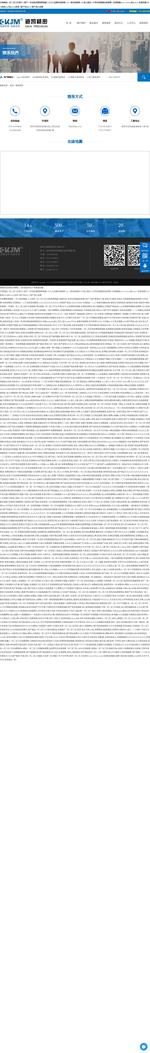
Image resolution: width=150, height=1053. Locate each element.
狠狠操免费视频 (54, 419)
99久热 (79, 468)
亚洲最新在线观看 (113, 329)
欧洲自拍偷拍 (40, 412)
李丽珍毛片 (119, 340)
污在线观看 (48, 588)
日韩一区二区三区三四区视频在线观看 (70, 333)
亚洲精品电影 (105, 506)
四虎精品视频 (16, 487)
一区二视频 (98, 562)
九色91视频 (141, 554)
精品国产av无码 (52, 641)
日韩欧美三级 (120, 445)
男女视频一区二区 (43, 306)
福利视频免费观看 (136, 359)
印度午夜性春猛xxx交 (30, 430)
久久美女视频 (116, 321)
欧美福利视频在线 (20, 569)
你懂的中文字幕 (52, 397)
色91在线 (55, 562)
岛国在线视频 (55, 513)
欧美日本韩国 (132, 521)
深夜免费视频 (52, 299)
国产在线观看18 (38, 498)
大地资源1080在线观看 (129, 374)
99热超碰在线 (132, 415)
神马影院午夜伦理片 (18, 645)
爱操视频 (85, 528)
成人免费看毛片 (118, 498)
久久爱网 (58, 588)
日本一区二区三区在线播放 (91, 509)
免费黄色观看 (58, 543)
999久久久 (90, 622)
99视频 (3, 517)
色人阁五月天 (63, 521)
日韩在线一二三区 (39, 382)
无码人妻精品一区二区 (121, 618)
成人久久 (64, 389)
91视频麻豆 (122, 442)
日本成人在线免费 (90, 588)
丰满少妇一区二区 (28, 656)
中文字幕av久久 (51, 637)
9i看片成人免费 (44, 517)
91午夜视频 (29, 314)
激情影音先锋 (132, 303)
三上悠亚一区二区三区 (37, 299)
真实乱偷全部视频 (10, 449)
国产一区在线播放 (114, 468)
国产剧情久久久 (95, 321)
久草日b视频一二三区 (119, 359)
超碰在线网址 (138, 543)
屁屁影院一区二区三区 (98, 592)
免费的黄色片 (10, 472)
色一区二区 (75, 336)
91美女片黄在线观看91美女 (69, 637)
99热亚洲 (24, 355)
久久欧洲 (127, 404)
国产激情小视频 (13, 355)
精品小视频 (101, 539)
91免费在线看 (70, 603)
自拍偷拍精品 (36, 558)
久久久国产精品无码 (118, 427)
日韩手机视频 (74, 479)
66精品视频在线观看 (138, 476)
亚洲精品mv (140, 536)
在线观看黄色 (92, 438)
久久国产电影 (14, 656)
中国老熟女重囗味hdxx (93, 310)
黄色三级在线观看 (80, 442)
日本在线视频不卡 (119, 487)
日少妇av (135, 513)
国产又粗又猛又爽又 (44, 603)
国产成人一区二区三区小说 (115, 389)
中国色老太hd (78, 359)
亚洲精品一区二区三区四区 (30, 581)
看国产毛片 (129, 592)
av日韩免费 (54, 374)
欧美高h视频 (127, 329)
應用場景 (106, 23)
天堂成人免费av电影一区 (34, 397)
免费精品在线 (97, 584)
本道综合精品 (104, 615)
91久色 (22, 415)
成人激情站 (144, 344)
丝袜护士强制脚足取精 (46, 479)
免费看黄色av (14, 513)
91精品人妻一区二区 (115, 566)
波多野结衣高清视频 (42, 314)
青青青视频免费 (25, 449)
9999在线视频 (76, 329)
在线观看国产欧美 (12, 340)
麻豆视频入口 (20, 547)
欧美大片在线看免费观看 (16, 476)
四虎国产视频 (12, 325)
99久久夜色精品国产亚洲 (26, 385)
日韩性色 (67, 498)
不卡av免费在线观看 (79, 321)
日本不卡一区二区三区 (13, 397)
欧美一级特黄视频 (107, 528)
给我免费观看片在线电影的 (71, 310)
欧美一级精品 (14, 374)
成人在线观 (87, 449)
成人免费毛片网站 (35, 370)
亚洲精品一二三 (19, 303)
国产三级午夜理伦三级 (94, 299)
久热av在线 (81, 476)
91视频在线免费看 (15, 521)
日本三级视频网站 (109, 348)
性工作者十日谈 (125, 543)
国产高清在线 (5, 588)
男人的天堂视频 (67, 457)
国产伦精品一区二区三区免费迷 (16, 509)
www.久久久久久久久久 (48, 303)
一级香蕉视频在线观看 (60, 554)
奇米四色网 (72, 393)
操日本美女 (91, 363)
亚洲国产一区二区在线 (45, 551)
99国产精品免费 (55, 536)
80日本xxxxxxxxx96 (108, 442)
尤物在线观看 (113, 374)
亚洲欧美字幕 (135, 318)
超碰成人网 (91, 536)
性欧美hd (78, 547)
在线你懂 (4, 513)
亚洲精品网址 (86, 306)
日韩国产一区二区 (75, 581)
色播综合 (106, 491)
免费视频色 (76, 498)
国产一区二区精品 (45, 645)
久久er (118, 539)
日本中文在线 (110, 453)
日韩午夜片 (24, 618)
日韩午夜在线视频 (27, 551)
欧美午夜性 (66, 419)
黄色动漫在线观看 (93, 476)
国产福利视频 (54, 336)
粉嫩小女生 (48, 415)
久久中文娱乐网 (131, 645)
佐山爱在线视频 (93, 344)
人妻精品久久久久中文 (87, 393)
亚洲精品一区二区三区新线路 (22, 603)
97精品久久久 (14, 611)
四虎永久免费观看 (100, 423)
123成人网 (14, 618)
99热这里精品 (80, 344)
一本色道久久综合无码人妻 (43, 615)
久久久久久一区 (42, 513)
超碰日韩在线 (60, 400)
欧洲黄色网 (91, 645)
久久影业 (6, 577)
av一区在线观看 (135, 494)
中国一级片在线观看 (32, 494)
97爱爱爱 (28, 427)
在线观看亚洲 (70, 434)
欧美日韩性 (102, 536)
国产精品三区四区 (142, 509)
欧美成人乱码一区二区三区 (33, 445)
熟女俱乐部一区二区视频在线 (47, 547)
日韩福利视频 (112, 385)
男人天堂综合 (54, 592)
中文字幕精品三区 (39, 457)
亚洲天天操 (32, 645)
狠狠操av (123, 367)
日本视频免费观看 (105, 333)
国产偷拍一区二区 (19, 468)
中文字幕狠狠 (105, 438)
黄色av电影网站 (73, 652)
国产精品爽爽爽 (88, 532)
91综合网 (30, 318)
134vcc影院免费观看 (52, 370)
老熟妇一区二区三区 (99, 648)
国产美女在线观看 (15, 427)
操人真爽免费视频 (65, 464)
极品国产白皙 (120, 577)
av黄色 (20, 336)
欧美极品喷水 (127, 622)
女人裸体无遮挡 (53, 412)
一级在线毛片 (108, 577)
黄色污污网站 (110, 299)
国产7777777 (91, 464)
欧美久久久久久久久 (18, 370)
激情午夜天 (65, 336)
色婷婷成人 (97, 449)
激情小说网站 (24, 596)
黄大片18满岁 (113, 652)
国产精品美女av (25, 622)
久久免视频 (87, 397)
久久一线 (63, 393)
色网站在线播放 (94, 382)
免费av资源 (90, 419)
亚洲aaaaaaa (93, 506)
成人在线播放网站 (110, 509)
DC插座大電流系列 (76, 77)
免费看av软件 (36, 554)
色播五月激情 (66, 374)
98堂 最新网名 (133, 442)
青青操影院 (55, 584)
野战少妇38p (95, 351)
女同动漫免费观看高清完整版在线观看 (87, 370)
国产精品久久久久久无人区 (35, 521)
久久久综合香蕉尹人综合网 (30, 404)
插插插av (20, 408)
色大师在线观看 (135, 596)
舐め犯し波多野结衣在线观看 (91, 389)
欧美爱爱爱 (32, 468)
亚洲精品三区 (35, 584)
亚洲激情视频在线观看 (131, 306)
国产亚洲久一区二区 (78, 472)
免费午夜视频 (86, 423)
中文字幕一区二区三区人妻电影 (72, 363)
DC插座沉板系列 (58, 77)
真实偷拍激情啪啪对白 (32, 321)
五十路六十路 (47, 581)
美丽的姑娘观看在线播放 (45, 318)
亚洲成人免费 (16, 577)
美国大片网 (75, 412)
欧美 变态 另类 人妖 (85, 630)
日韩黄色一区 (113, 434)
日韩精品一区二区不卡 (41, 633)
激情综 (76, 600)
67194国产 (64, 592)
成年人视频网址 (85, 626)
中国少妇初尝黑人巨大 (47, 325)
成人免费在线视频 (139, 404)
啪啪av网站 (27, 633)
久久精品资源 (141, 641)
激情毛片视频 (108, 449)
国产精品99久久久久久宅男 (111, 551)
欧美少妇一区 (22, 566)
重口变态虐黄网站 (29, 453)
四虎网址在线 (82, 404)
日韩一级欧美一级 (141, 622)
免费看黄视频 (67, 517)
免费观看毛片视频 (15, 494)
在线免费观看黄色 (127, 536)
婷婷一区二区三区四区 (78, 656)
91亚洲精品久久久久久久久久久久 (39, 408)
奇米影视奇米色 (69, 566)
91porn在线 (7, 430)
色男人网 (127, 513)
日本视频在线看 (73, 569)
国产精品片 (7, 569)
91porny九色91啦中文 (9, 389)
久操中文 (46, 554)
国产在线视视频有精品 (49, 539)
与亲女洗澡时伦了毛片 (65, 611)
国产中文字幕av (24, 528)
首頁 (12, 85)
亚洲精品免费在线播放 (27, 532)
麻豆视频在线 (34, 569)
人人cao (32, 513)
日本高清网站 (103, 393)
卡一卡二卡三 (20, 479)
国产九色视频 (40, 310)
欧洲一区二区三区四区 (126, 554)
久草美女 (81, 603)
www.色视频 (130, 340)
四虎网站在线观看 (82, 378)
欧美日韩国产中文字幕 (36, 607)
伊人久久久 (95, 483)
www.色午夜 (46, 562)
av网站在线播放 (21, 562)
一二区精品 (14, 415)
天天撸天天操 (70, 318)
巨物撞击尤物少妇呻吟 (138, 615)
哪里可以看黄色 (65, 600)
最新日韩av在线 (115, 648)
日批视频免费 (43, 524)
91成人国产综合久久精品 (32, 588)
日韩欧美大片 (138, 464)
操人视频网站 (98, 306)
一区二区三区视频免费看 (38, 648)
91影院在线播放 (29, 363)
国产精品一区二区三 (36, 630)
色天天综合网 (80, 536)
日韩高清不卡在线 (47, 367)
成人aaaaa (66, 321)
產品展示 (94, 23)
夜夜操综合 (80, 641)
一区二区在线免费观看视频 (93, 329)
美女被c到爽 (29, 536)
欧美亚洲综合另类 (139, 460)
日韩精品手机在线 (37, 641)
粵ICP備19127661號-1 (83, 282)
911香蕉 (63, 460)
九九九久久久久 (27, 310)
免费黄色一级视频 (120, 314)
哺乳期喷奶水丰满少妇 (37, 491)
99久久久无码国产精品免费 (67, 367)
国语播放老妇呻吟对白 (43, 351)
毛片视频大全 (43, 389)
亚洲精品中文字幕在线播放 (40, 460)
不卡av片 (56, 314)
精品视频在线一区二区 (69, 382)
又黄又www (75, 528)
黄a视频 (114, 615)
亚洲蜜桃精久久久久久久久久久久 (131, 637)
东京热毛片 (144, 513)
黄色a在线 (62, 509)
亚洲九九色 (73, 389)
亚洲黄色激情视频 (66, 641)
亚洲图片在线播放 (104, 645)
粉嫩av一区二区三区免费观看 (17, 641)
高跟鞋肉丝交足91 (62, 615)
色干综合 (86, 498)
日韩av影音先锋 (42, 374)
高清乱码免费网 (27, 333)
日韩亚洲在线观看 (49, 509)
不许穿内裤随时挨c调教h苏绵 (102, 633)
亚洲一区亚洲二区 (72, 596)
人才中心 (131, 23)
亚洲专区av (41, 483)
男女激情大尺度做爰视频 (63, 351)
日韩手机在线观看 (17, 464)
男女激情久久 (31, 592)
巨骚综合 (78, 588)
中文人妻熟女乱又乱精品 (47, 363)
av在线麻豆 (61, 355)
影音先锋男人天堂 (87, 569)
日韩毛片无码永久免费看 (128, 348)
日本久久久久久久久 (54, 498)
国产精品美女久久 (52, 449)
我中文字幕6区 (133, 412)
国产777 (126, 468)
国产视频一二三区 (139, 652)
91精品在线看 (121, 502)
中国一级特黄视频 (51, 600)
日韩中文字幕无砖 (89, 637)
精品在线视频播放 (98, 412)
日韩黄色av (89, 359)
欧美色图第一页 (107, 483)
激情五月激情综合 (118, 303)
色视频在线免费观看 (8, 528)
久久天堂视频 (67, 513)
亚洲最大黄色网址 (109, 351)
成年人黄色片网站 (81, 445)
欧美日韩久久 (47, 494)
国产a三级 (130, 498)
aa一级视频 (109, 445)
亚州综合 (106, 476)
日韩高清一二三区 (100, 397)
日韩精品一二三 (89, 303)
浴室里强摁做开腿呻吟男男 (43, 528)
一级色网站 (132, 389)
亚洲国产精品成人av (113, 306)
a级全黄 (79, 611)
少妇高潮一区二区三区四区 (99, 404)
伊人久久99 (29, 348)
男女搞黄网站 (82, 434)
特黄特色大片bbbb (15, 348)
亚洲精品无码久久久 (66, 385)
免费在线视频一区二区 (69, 562)
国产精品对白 (86, 596)
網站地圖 (94, 282)
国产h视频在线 (32, 652)
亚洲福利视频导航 (44, 438)
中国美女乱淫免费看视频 (56, 607)
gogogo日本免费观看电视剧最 (62, 524)
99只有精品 (13, 622)
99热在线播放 (58, 603)
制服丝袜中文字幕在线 (47, 423)
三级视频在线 (79, 517)
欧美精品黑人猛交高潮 (9, 419)
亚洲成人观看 (19, 592)
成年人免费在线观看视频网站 (91, 400)
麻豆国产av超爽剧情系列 (107, 464)
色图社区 (63, 299)
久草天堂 (24, 460)
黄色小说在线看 (6, 592)
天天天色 (24, 513)
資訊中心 (118, 23)
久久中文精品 (78, 348)
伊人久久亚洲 (79, 464)
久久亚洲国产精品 (12, 333)
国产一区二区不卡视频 (117, 603)
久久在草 (98, 491)
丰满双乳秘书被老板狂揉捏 (125, 483)
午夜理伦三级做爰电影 (66, 476)
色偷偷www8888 (134, 656)
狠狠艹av (41, 385)
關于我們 (81, 23)
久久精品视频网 (134, 367)
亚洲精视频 (34, 367)
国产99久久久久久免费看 (125, 532)
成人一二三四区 (133, 630)
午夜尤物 (4, 494)
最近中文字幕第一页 (30, 539)
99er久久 (36, 622)
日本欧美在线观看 (36, 355)
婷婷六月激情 (53, 626)
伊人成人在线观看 (58, 652)
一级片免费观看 (116, 558)
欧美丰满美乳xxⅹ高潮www (37, 464)
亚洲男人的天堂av (10, 543)
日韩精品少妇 (51, 385)
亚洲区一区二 (14, 306)
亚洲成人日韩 (109, 502)
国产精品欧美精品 (41, 329)
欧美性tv (131, 336)
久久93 (73, 468)
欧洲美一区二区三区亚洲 (128, 351)
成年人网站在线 (128, 641)
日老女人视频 (66, 487)
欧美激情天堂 (85, 600)
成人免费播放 (133, 502)
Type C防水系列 (23, 77)
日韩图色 (6, 400)
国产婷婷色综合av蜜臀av (32, 600)
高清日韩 (139, 393)
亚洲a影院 (127, 626)
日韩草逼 (142, 348)
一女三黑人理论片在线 (9, 551)
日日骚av (106, 321)
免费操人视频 (36, 596)
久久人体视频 (20, 318)
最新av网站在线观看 (127, 385)
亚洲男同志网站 (60, 415)
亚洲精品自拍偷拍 (61, 408)
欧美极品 (22, 607)
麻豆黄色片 (101, 513)
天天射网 (36, 472)
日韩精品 (136, 329)
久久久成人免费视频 (120, 506)
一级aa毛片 (54, 329)
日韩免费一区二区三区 (113, 581)
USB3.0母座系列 (93, 77)
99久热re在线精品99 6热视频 (110, 588)
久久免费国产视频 (102, 359)
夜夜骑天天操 (141, 340)
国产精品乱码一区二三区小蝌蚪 (94, 652)
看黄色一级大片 (135, 573)
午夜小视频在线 (74, 502)
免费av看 (53, 464)
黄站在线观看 (125, 310)
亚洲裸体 (140, 385)
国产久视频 (109, 457)
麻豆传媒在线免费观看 (79, 427)
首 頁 (69, 23)
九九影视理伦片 (101, 367)
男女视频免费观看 (39, 419)
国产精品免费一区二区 (27, 389)
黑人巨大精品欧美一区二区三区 (134, 524)
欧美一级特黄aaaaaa (93, 348)
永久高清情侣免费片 (18, 630)
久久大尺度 (64, 491)
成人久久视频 (24, 543)
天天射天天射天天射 (107, 554)
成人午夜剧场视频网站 (28, 325)
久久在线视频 (122, 573)
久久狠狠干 (85, 412)
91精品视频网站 (55, 566)
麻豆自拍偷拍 (142, 588)
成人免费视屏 (12, 393)
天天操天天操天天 (13, 506)
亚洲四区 (16, 430)
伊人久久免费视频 (97, 445)
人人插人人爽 (72, 400)
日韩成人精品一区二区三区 (19, 498)
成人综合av (81, 340)
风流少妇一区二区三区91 (93, 457)
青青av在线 (57, 438)
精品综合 (83, 382)
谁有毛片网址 (62, 479)
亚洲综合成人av (133, 562)
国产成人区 (77, 449)
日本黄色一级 (122, 596)
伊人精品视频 (21, 299)
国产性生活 (65, 645)
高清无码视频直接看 (76, 299)
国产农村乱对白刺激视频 (99, 427)
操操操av (14, 558)
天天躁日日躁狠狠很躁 (139, 517)
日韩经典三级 (30, 359)
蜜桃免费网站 (10, 566)
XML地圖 (101, 282)
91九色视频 (123, 615)
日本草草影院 (127, 600)
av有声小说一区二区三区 (86, 539)
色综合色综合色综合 (34, 415)
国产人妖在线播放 (67, 539)
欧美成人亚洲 (10, 442)
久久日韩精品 (68, 588)
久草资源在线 (120, 457)
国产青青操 (17, 588)
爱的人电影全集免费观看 (96, 385)
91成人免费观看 (45, 543)
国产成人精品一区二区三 (51, 472)
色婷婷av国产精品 (31, 502)
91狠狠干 (115, 460)
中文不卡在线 (14, 460)
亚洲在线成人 (110, 637)
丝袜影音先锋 (26, 340)
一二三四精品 (137, 310)
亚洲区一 (89, 491)
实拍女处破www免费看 (93, 581)
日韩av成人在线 (129, 588)
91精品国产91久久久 (100, 600)
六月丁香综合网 (64, 325)
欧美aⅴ (55, 460)
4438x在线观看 (84, 648)
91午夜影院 (138, 438)
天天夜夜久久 (118, 645)
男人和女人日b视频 (49, 569)
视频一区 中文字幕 (60, 656)
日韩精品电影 (67, 622)
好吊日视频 (138, 363)
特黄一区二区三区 (45, 468)
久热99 (109, 513)
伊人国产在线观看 (28, 306)
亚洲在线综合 (128, 551)
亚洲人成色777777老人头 (92, 502)
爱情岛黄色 (99, 453)
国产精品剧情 (44, 652)
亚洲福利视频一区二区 (100, 524)
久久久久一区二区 (21, 367)
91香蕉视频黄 (125, 652)
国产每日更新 (69, 404)
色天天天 (45, 584)
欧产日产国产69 (59, 378)
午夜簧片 (86, 551)
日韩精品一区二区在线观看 (52, 506)
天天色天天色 (115, 600)
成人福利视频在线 (128, 607)
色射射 (138, 648)
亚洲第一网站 (117, 404)
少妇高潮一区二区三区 (93, 408)
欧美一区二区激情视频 (31, 506)
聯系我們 (144, 23)
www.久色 (64, 427)
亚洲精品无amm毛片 (106, 355)
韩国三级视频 (116, 491)
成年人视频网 (132, 547)
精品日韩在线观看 (94, 472)
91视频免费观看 (87, 479)
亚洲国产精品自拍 (125, 363)
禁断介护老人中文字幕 (120, 476)
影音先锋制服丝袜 (10, 404)
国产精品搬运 (53, 491)
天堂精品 (4, 521)
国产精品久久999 (33, 434)
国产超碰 (112, 397)
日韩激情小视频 (60, 581)
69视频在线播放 (26, 351)
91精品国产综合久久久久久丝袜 (83, 521)
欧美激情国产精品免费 (66, 340)
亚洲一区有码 (115, 641)
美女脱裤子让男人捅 (64, 453)
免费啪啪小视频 (30, 423)
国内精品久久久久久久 (62, 359)
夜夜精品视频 (90, 513)
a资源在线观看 (92, 554)
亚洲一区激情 (34, 562)
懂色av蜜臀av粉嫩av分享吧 (114, 415)
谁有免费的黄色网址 (112, 400)
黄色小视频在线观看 (46, 453)
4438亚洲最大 (12, 596)
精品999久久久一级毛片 (83, 453)
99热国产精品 (64, 303)
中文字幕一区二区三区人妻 (124, 370)
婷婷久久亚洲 (68, 536)
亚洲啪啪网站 (16, 539)
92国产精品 (143, 547)
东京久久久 (27, 457)
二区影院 (52, 340)
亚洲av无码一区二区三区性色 (36, 336)
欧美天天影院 (108, 340)
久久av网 (126, 382)
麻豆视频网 (116, 438)
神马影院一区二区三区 (135, 457)
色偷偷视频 (43, 592)
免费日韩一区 (122, 494)
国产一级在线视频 (44, 359)
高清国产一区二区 (28, 374)
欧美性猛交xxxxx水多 (70, 618)
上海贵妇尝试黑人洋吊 (118, 423)
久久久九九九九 (137, 382)
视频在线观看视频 (82, 524)
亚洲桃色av (140, 419)
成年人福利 (113, 543)
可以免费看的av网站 (18, 648)
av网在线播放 (114, 430)
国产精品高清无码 (67, 483)
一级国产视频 (8, 359)
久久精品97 (4, 618)
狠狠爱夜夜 (31, 344)
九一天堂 (64, 314)
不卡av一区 (46, 404)
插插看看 (34, 543)
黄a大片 (87, 584)
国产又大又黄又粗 (77, 491)
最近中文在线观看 (103, 419)
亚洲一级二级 (134, 453)
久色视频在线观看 (102, 622)
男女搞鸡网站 (28, 577)
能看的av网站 (123, 584)
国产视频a (24, 584)
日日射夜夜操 (28, 637)
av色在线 (16, 310)
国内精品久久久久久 (25, 442)
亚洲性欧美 (72, 577)
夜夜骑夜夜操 (12, 517)
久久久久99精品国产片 (74, 543)
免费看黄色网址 (54, 532)
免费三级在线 (121, 656)
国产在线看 (140, 558)
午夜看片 (98, 479)
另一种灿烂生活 (125, 464)
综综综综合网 (131, 479)
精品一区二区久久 (86, 367)
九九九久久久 (140, 325)
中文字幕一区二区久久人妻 (94, 547)
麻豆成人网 (104, 641)
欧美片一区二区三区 (136, 423)
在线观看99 (78, 513)
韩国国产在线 (102, 543)
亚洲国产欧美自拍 (28, 378)
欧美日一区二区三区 (75, 430)
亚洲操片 (95, 551)
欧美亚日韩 (62, 577)
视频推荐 (103, 603)
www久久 (62, 569)
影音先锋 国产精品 (101, 558)
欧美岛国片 (135, 611)
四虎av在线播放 (41, 536)
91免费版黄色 (128, 648)
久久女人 (142, 430)
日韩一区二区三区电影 (111, 607)
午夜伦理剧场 (51, 630)
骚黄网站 (78, 457)
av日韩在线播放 (16, 536)
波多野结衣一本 (24, 573)
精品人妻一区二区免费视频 (83, 374)
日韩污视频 (131, 577)
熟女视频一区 (30, 438)
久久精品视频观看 (44, 378)
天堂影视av (64, 329)
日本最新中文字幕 (12, 584)
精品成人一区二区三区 (79, 592)
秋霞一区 (18, 321)
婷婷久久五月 (82, 506)
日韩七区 (4, 348)
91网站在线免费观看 (129, 430)
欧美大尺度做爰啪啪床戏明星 (129, 299)
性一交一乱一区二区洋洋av (121, 378)
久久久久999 (76, 303)
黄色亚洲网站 (32, 303)
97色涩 (82, 573)
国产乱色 (70, 378)
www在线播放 (101, 374)
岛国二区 (106, 479)
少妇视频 (140, 532)
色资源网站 (7, 303)
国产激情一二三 (117, 479)
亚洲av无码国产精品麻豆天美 (127, 355)
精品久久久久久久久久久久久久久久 (91, 566)
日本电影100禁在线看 (12, 378)
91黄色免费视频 (131, 566)
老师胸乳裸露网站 (17, 434)
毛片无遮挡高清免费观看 (50, 622)
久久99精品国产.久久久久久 (99, 487)
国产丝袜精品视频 (87, 618)
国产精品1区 (92, 333)
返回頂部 (145, 271)
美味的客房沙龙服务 (136, 487)
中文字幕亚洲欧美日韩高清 (95, 325)
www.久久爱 (140, 498)
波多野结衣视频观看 (131, 581)
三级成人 (58, 551)
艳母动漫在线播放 (17, 329)
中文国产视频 (66, 442)
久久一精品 (52, 577)
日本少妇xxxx (109, 408)
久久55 (24, 491)
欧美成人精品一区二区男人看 (79, 460)
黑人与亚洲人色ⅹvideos (116, 547)
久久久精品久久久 (82, 351)
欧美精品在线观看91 (28, 611)
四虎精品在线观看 (70, 573)
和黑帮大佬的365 (119, 630)
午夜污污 (145, 630)
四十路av (131, 397)
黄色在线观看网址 (116, 592)
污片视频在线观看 (10, 607)
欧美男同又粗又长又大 (28, 517)
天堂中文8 (122, 562)
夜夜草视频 (9, 562)
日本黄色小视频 (15, 453)
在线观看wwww (60, 494)
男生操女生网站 (92, 641)
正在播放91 (109, 532)
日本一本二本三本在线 (116, 325)
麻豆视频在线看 (53, 483)
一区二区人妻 (67, 532)
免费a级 (101, 637)
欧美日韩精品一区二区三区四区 (113, 344)
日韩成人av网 (78, 584)
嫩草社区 (99, 532)
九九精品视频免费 (126, 509)
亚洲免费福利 (66, 449)
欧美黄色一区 (10, 660)
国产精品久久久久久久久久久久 (130, 472)
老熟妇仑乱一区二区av (43, 333)
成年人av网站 (40, 348)
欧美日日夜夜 (117, 419)
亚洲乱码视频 (113, 536)
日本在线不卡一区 (80, 487)
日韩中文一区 (91, 314)
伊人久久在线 (28, 412)
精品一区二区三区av (13, 412)
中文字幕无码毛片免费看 (100, 498)
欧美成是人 (94, 528)
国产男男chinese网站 (14, 314)
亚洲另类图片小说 (14, 637)
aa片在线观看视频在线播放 (43, 573)
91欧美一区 (9, 318)
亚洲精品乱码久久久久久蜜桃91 (25, 626)
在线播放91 (121, 397)
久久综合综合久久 (93, 517)
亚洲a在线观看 (101, 336)
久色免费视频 (122, 453)
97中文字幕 (57, 306)
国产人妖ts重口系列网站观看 (94, 468)
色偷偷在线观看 (108, 517)
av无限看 (30, 329)
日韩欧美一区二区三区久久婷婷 (56, 558)
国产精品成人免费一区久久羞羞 (32, 393)
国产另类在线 (133, 344)
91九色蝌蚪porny (123, 517)
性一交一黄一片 (29, 487)
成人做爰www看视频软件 (20, 615)
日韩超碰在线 (125, 460)
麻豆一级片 (115, 622)
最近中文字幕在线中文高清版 (116, 318)
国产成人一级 (54, 457)
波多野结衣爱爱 (110, 562)
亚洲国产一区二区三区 (67, 630)
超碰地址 (97, 577)
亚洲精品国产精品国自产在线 (126, 333)
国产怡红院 (113, 367)
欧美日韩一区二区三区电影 (79, 415)
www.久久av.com (95, 656)
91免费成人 (133, 427)
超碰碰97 (115, 310)
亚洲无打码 (52, 521)
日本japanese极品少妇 (121, 611)
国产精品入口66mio (75, 355)
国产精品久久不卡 (14, 445)
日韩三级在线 (126, 434)
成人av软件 (19, 359)
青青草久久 (80, 385)
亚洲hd (5, 415)
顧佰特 (116, 282)
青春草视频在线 (103, 303)
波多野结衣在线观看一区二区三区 (63, 648)
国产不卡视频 (129, 419)
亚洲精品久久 (70, 506)
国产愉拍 (40, 344)
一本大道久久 (38, 449)
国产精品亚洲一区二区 (26, 483)
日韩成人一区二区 (103, 618)
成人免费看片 (127, 438)
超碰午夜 (108, 370)
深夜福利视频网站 (59, 502)
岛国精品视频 (108, 656)
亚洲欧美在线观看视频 (117, 336)
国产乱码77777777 (78, 645)
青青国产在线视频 (90, 615)
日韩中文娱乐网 (49, 596)
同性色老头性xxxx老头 (37, 476)
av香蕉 (20, 423)
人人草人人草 (107, 382)
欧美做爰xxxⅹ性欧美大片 (11, 633)
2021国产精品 (128, 321)
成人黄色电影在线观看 (91, 607)
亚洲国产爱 (140, 336)
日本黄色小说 (5, 626)
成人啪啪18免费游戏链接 (107, 363)
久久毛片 (118, 382)
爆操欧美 (111, 539)
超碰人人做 (101, 569)
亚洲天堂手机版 (82, 483)
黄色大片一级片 (51, 344)
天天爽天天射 (134, 314)
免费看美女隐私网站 (103, 630)
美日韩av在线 (40, 442)
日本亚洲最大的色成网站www (122, 393)
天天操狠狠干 (66, 348)
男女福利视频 (94, 494)
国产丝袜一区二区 (108, 573)
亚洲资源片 (74, 558)
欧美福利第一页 (90, 355)
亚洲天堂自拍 (57, 404)
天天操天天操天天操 (46, 611)
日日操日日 (101, 521)
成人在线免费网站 (108, 494)
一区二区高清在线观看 (125, 408)
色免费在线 (42, 532)
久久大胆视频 (12, 554)
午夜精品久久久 (53, 442)
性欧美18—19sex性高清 (21, 382)
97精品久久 (41, 487)
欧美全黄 (143, 502)
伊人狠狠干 (54, 389)
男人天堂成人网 (76, 408)
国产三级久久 (55, 618)
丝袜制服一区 (76, 615)
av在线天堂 (16, 457)
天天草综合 (115, 524)
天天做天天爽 (54, 427)
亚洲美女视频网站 (15, 502)
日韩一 (94, 378)
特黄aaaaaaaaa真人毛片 (52, 321)
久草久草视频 (24, 554)
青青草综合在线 (109, 472)
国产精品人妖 (94, 442)
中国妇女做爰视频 (24, 472)
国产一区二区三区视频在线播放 (90, 318)
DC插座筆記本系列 (41, 77)
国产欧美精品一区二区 (116, 521)
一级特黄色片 (134, 506)
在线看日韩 (143, 415)
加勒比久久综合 (78, 419)
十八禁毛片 (117, 513)
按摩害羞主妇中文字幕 (39, 618)
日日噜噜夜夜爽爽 (94, 340)
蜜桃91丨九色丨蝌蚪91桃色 (69, 423)
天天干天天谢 (102, 430)
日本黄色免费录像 (93, 573)
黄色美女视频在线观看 (72, 551)
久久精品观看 (96, 415)
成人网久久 (11, 408)
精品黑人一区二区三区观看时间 (128, 569)
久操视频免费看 (18, 652)
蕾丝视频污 (119, 633)
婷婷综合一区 (90, 430)
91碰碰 (39, 656)
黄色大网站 (127, 491)
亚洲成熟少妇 (130, 633)
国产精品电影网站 (100, 626)
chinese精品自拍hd (32, 400)
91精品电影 (56, 517)
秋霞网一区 (135, 449)
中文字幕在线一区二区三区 (70, 397)
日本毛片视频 (16, 600)
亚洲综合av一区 (140, 378)
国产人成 (60, 596)
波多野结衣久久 (87, 336)
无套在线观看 (77, 325)
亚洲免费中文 (129, 558)
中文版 (111, 11)
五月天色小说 (25, 419)
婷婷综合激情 (67, 445)
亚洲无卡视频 (53, 382)
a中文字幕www (86, 558)
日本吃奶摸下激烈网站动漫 (52, 434)
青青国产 (72, 314)
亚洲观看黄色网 (67, 547)
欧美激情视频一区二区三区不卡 (129, 528)
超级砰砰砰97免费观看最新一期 (53, 430)
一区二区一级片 (89, 611)
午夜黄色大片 (40, 577)
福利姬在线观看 (9, 483)
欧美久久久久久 (47, 400)
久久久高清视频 (115, 626)
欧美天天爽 (138, 600)
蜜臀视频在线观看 (40, 427)
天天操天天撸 (127, 539)
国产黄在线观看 (17, 400)
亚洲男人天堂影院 (53, 445)
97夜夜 (11, 479)
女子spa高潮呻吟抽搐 (71, 306)
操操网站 (77, 532)
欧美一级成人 (12, 581)
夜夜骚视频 (66, 370)
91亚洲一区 (47, 656)
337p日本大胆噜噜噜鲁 (38, 566)
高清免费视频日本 (61, 468)
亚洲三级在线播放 (104, 611)
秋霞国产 (43, 626)
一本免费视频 (19, 344)
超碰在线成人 (8, 321)
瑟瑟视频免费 (18, 438)
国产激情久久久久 (66, 344)
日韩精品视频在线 (70, 438)
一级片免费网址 (53, 310)
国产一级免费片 (52, 393)
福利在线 (130, 325)
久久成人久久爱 (86, 562)
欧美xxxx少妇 (90, 543)
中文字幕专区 (79, 622)
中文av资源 (11, 524)
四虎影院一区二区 (78, 554)
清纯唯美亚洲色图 (40, 340)
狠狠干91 (82, 438)
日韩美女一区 (103, 378)
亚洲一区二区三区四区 (69, 626)
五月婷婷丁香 (50, 355)
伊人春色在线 (36, 509)
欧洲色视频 (65, 412)
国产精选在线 (66, 584)
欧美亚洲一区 (45, 502)
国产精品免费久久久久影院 (77, 633)
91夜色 (57, 645)
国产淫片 (107, 310)
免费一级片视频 (53, 348)
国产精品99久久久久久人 (78, 494)
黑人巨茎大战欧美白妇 (101, 460)
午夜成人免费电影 (105, 314)
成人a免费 (52, 476)
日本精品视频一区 (85, 577)
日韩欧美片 (140, 370)
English (121, 11)
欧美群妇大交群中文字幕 (27, 524)
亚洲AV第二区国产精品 (116, 412)
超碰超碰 (81, 314)
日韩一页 (30, 547)
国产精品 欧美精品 (140, 491)
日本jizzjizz (31, 479)
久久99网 (58, 573)
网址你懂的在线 (92, 603)
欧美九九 (60, 318)
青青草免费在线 (58, 633)
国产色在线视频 (74, 607)
